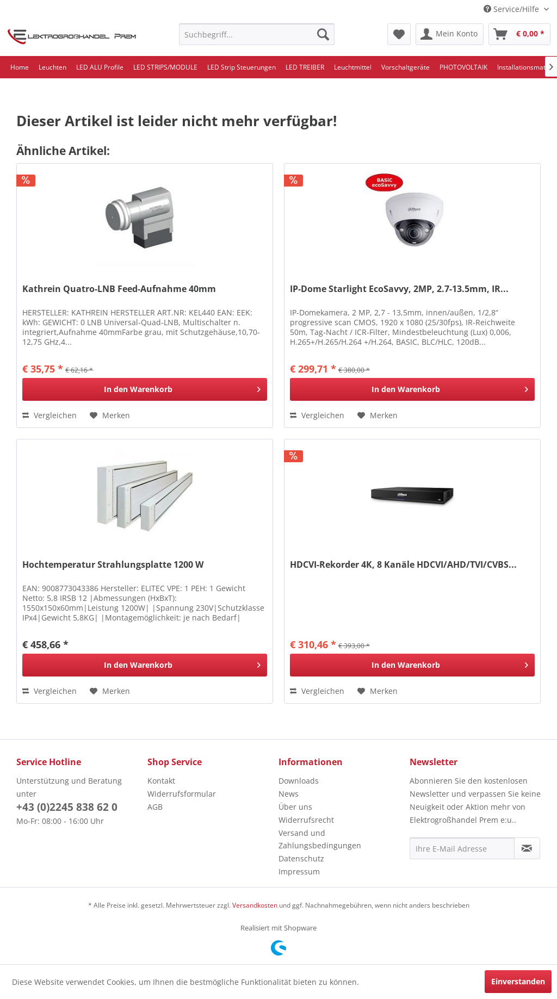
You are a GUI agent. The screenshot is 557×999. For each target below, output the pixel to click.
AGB (155, 807)
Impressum (299, 871)
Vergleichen (49, 415)
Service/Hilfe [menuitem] (512, 9)
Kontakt (161, 780)
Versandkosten (254, 905)
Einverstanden (518, 981)
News (288, 794)
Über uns (295, 807)
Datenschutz (301, 858)
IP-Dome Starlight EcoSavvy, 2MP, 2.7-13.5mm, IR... (399, 289)
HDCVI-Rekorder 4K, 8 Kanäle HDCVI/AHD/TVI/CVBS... (403, 564)
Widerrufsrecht (306, 820)
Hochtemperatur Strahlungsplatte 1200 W (112, 564)
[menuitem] (257, 34)
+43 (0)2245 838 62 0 (66, 807)
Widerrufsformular (181, 794)
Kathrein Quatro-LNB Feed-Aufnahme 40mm (119, 289)
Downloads (298, 780)
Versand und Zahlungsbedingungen (319, 839)
